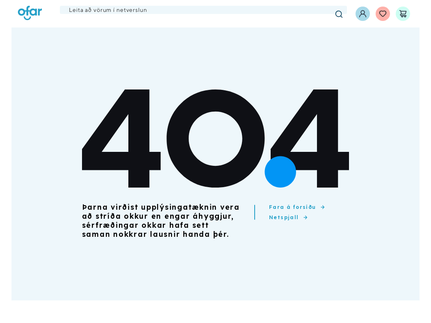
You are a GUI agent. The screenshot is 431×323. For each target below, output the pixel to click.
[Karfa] (403, 14)
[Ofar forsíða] (29, 14)
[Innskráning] (363, 14)
